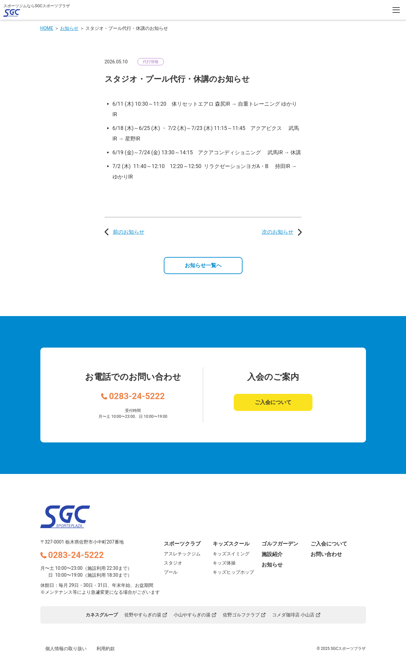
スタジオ (173, 563)
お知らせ (69, 28)
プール (171, 572)
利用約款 (105, 648)
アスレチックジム (182, 553)
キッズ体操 (224, 563)
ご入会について (273, 402)
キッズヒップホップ (233, 572)
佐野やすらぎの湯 (145, 614)
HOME (46, 28)
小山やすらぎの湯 (195, 614)
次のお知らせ (277, 232)
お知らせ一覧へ (203, 265)
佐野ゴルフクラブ (244, 614)
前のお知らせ (128, 232)
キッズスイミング (231, 553)
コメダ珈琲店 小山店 (296, 614)
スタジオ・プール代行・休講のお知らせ (126, 28)
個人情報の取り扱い (66, 648)
